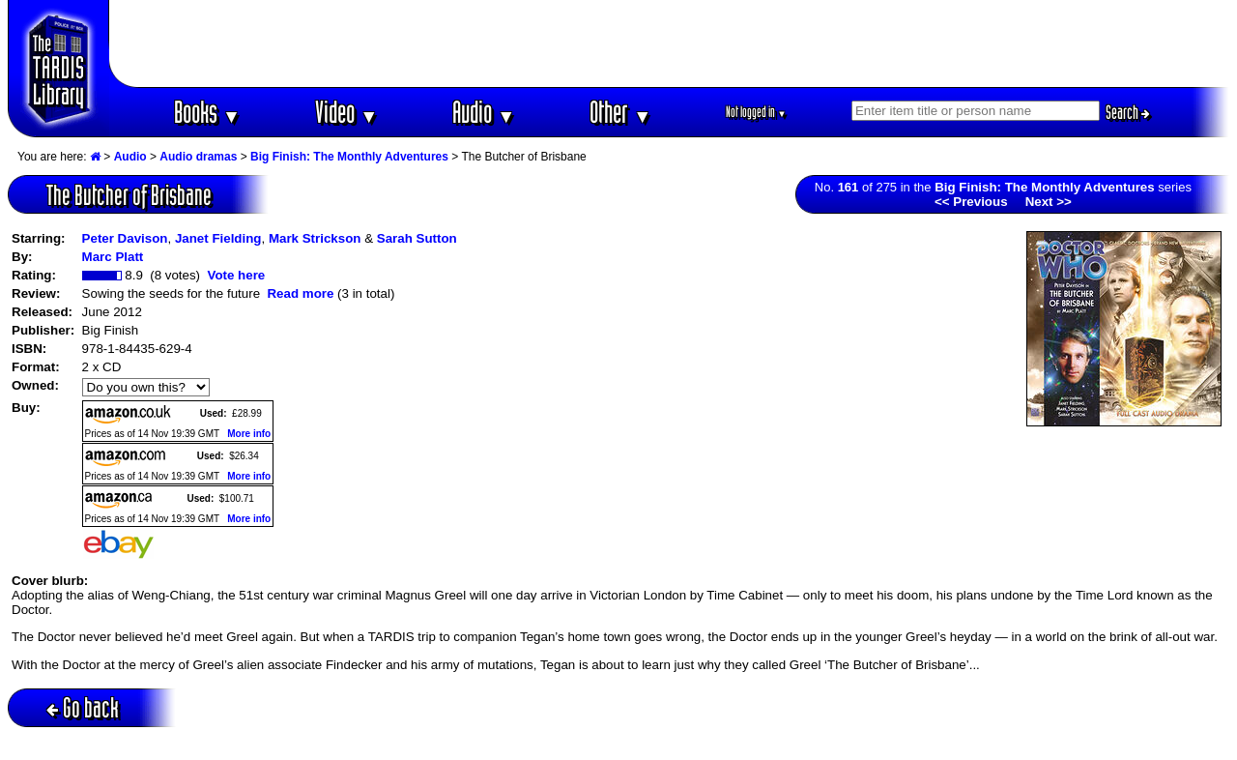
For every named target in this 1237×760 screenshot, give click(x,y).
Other (620, 112)
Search (1128, 112)
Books (207, 112)
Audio (483, 112)
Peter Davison (125, 238)
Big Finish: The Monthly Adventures (349, 156)
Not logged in (756, 111)
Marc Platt (113, 256)
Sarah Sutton (417, 238)
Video (346, 112)
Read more (300, 293)
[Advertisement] (669, 43)
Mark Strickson (315, 238)
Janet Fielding (218, 238)
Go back (82, 707)
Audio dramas (198, 156)
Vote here (236, 275)
